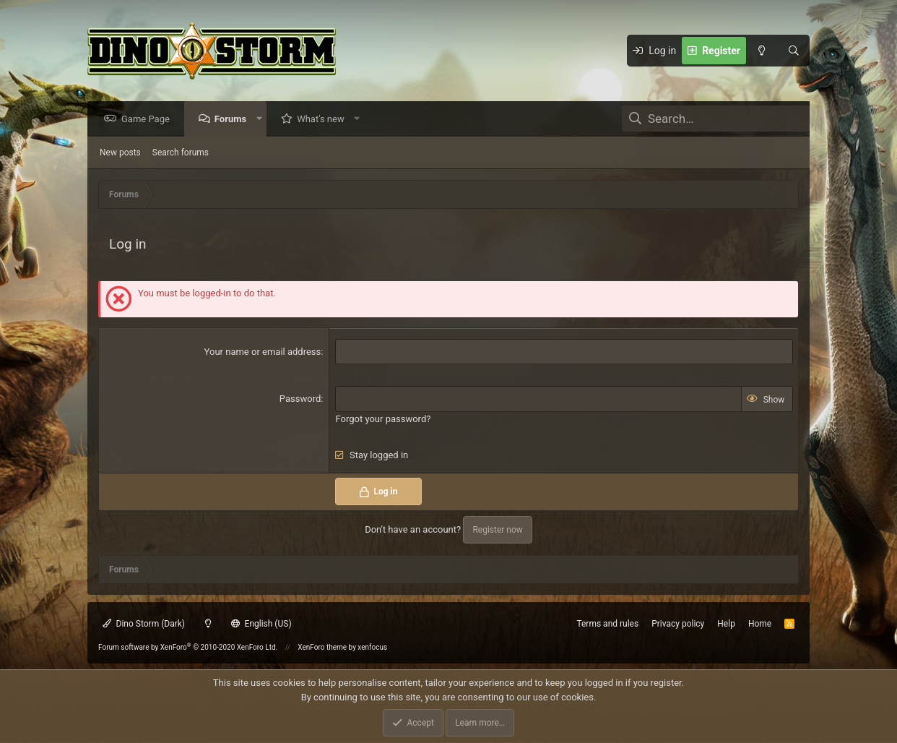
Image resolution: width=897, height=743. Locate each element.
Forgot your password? (382, 419)
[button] (262, 119)
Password (300, 399)
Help (726, 624)
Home (759, 624)
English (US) (261, 624)
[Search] (794, 50)
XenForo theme (322, 647)
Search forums (180, 153)
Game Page (149, 119)
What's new (324, 119)
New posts (120, 153)
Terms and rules (607, 624)
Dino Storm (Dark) (144, 624)
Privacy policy (677, 624)
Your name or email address (262, 352)
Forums (234, 119)
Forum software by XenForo (187, 647)
